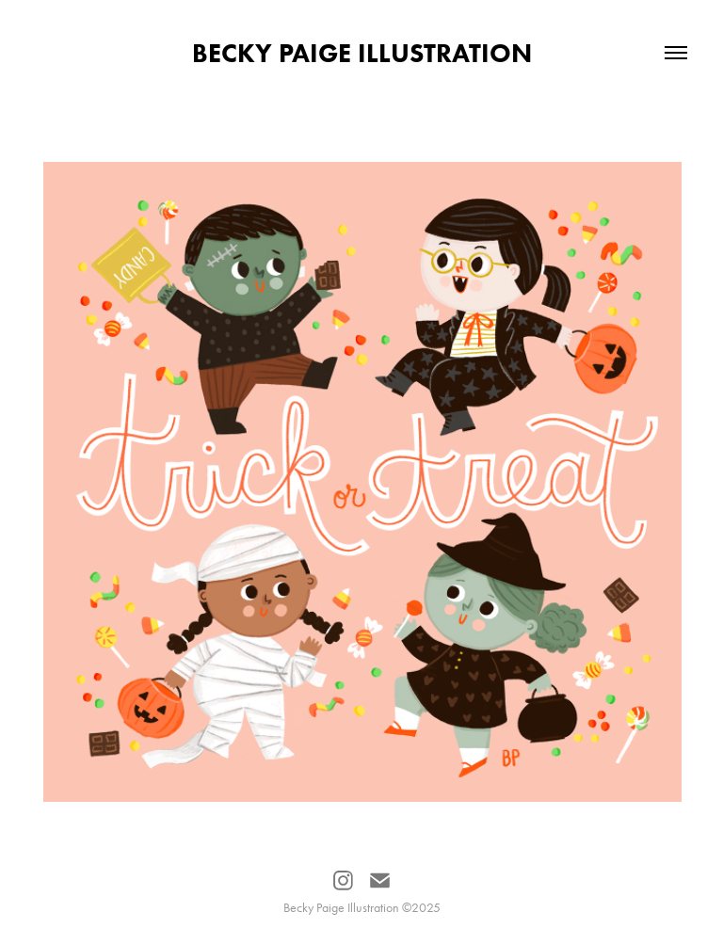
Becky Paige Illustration (362, 53)
